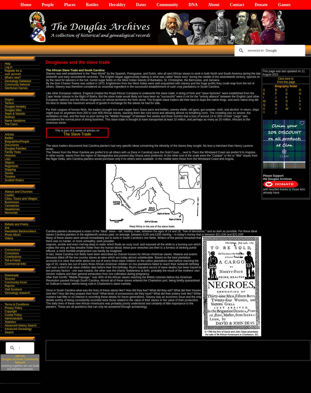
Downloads (12, 275)
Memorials (11, 212)
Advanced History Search (20, 325)
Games (284, 4)
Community (167, 4)
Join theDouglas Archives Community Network (20, 359)
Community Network (17, 84)
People (48, 4)
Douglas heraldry (15, 106)
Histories (10, 155)
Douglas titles (13, 110)
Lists (8, 159)
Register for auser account (13, 72)
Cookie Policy (13, 315)
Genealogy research (17, 293)
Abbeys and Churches (18, 191)
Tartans (9, 103)
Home (25, 4)
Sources (10, 279)
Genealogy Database (18, 81)
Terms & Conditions (17, 304)
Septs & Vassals (15, 113)
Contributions (13, 256)
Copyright (11, 311)
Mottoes (10, 117)
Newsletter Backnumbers (20, 231)
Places (69, 4)
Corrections (12, 253)
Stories (9, 173)
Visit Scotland (13, 289)
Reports (10, 286)
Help (8, 63)
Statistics (10, 322)
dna (7, 227)
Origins (9, 99)
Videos (9, 238)
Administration (14, 318)
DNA (193, 4)
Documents (12, 145)
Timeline (10, 176)
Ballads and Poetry (16, 224)
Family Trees (13, 152)
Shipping (10, 169)
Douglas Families (15, 148)
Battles (92, 4)
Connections (12, 249)
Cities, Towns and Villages (21, 198)
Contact (237, 4)
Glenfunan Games (16, 88)
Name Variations (15, 120)
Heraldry (117, 4)
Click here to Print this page (286, 80)
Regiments (11, 166)
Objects (9, 162)
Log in (8, 67)
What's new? (13, 77)
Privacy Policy (13, 308)
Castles (9, 195)
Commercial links (15, 264)
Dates (141, 4)
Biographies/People (17, 141)
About (213, 4)
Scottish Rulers (14, 180)
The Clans (11, 124)
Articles (9, 134)
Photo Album (13, 234)
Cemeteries (12, 205)
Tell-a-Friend (12, 260)
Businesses (12, 202)
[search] (269, 50)
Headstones (12, 209)
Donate (261, 4)
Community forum (16, 282)
